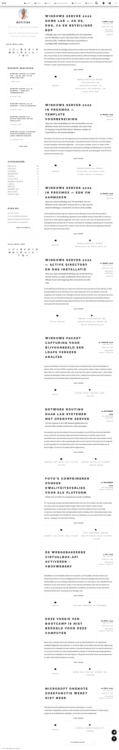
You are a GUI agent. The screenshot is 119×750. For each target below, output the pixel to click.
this (105, 672)
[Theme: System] (103, 3)
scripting (13, 194)
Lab (90, 171)
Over (38, 3)
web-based (87, 605)
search (97, 728)
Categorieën (61, 3)
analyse (90, 396)
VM (105, 246)
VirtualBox (77, 605)
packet (86, 393)
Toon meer (23, 146)
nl (116, 3)
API (94, 605)
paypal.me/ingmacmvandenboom (19, 219)
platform (107, 535)
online (99, 535)
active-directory (88, 82)
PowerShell (99, 174)
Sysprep (80, 174)
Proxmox (99, 168)
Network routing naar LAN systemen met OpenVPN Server (67, 414)
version (76, 672)
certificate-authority (89, 85)
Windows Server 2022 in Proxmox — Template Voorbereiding (21, 91)
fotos (85, 532)
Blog (4, 3)
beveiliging (94, 91)
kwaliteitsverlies (88, 535)
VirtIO (102, 171)
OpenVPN (92, 465)
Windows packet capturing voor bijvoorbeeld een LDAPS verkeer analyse (64, 347)
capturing (94, 393)
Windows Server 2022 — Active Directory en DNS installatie (68, 264)
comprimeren (94, 532)
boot (82, 672)
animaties (13, 189)
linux (55, 462)
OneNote (89, 728)
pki (100, 85)
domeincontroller (96, 324)
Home (27, 3)
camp (88, 672)
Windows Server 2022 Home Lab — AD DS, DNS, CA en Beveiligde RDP (22, 76)
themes (12, 171)
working (90, 731)
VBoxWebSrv (102, 605)
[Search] (96, 3)
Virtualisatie (82, 171)
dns (98, 82)
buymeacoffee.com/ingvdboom (18, 222)
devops (85, 91)
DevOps (95, 171)
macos (61, 462)
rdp (89, 88)
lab (104, 88)
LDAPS (102, 393)
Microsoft (80, 728)
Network (85, 462)
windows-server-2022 (86, 79)
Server (100, 465)
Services (76, 3)
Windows (55, 171)
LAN (99, 462)
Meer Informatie (23, 227)
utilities (74, 462)
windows (55, 85)
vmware (100, 321)
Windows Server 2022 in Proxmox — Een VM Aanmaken (68, 192)
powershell (97, 88)
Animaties (90, 3)
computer (90, 675)
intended (98, 672)
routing (61, 465)
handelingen (15, 181)
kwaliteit (105, 532)
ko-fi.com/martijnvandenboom (18, 216)
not (92, 672)
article (53, 321)
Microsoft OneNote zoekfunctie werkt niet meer (66, 693)
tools (67, 462)
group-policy (81, 88)
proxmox (99, 79)
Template (89, 174)
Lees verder (78, 69)
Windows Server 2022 (86, 168)
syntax (12, 169)
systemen (106, 462)
